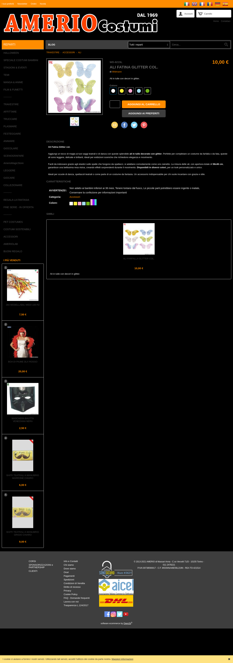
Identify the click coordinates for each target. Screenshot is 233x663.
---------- (7, 97)
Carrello (208, 13)
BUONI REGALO (12, 251)
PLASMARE (10, 126)
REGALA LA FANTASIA (16, 199)
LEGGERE (9, 170)
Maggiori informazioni (122, 659)
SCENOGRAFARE (13, 155)
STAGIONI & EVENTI (15, 67)
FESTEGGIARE (12, 133)
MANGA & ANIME (13, 82)
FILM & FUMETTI (13, 89)
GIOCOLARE (10, 148)
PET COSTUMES (13, 222)
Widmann (117, 71)
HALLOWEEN (11, 52)
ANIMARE (9, 141)
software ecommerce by (116, 623)
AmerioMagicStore (13, 163)
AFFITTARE (10, 111)
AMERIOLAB (10, 244)
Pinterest (144, 125)
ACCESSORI (10, 236)
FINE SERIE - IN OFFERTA (18, 207)
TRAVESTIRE (11, 104)
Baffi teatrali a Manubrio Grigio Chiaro (22, 533)
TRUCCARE (10, 119)
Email (113, 125)
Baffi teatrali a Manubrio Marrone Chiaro (22, 476)
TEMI (6, 75)
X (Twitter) (134, 126)
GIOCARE (9, 177)
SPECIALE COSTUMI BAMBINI (20, 60)
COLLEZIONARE (12, 185)
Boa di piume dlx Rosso (22, 361)
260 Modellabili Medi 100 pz (23, 304)
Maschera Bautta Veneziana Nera (23, 420)
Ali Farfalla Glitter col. (138, 258)
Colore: (114, 85)
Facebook (124, 125)
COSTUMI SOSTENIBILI (17, 229)
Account (188, 13)
